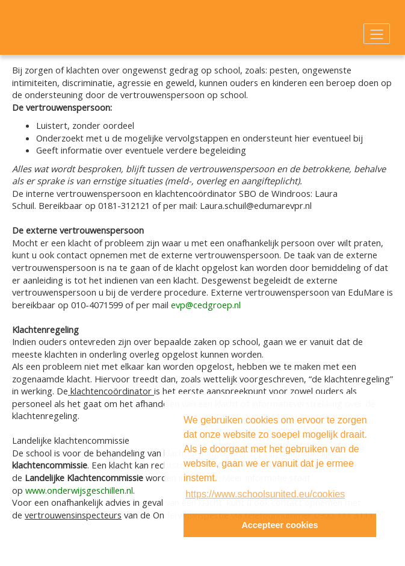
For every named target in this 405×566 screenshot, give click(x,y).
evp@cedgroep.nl (206, 305)
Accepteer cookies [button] (279, 525)
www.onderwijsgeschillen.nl (79, 490)
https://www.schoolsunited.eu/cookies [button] (265, 494)
